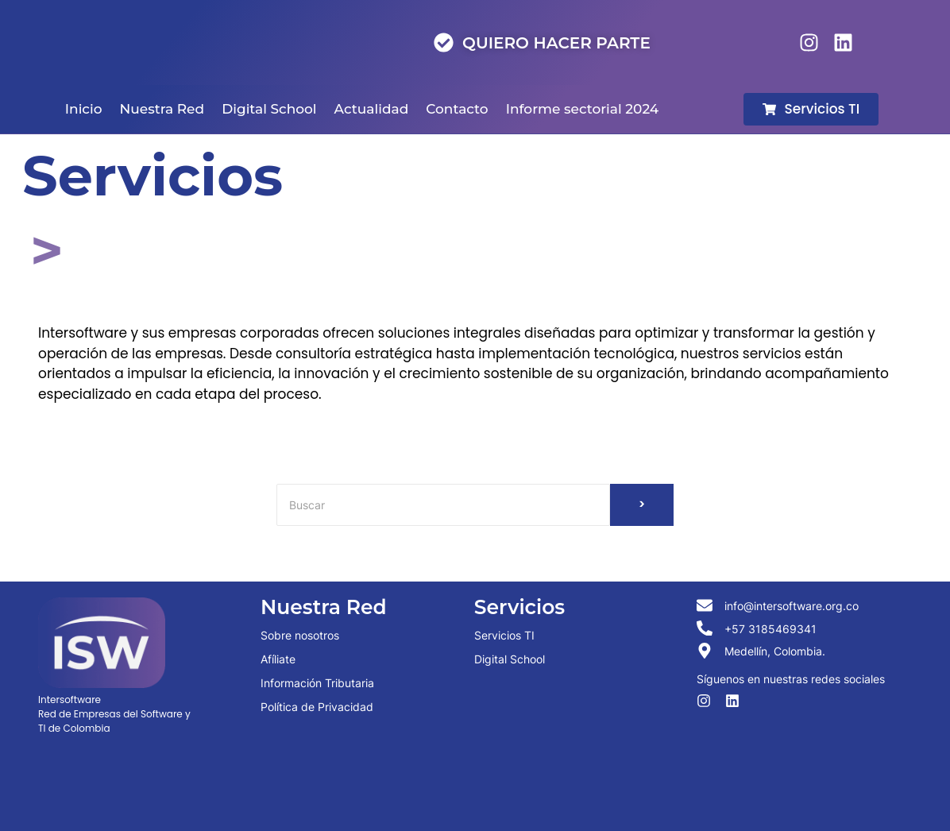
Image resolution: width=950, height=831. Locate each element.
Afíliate (278, 659)
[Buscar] (443, 505)
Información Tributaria (317, 683)
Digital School (509, 659)
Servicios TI (504, 635)
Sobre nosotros (300, 635)
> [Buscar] (642, 504)
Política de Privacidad (317, 706)
